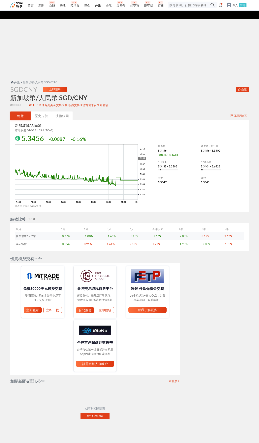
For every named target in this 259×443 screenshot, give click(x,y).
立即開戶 (55, 81)
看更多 (173, 373)
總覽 (20, 108)
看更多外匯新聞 (95, 407)
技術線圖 (62, 108)
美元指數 (21, 236)
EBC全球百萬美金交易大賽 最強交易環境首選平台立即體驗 (71, 97)
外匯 (15, 74)
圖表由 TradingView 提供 (28, 198)
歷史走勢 (41, 108)
